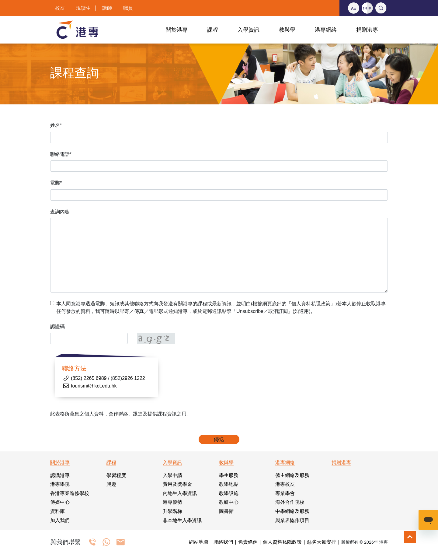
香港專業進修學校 (69, 493)
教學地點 (228, 484)
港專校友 (285, 484)
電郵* (56, 182)
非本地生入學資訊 (182, 520)
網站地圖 (198, 542)
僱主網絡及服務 (292, 475)
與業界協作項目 (292, 520)
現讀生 (83, 8)
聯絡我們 (223, 542)
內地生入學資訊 (180, 493)
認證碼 (57, 326)
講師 (107, 8)
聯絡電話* (60, 154)
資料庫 (57, 511)
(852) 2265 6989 (88, 378)
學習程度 (116, 475)
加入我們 (60, 520)
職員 (128, 8)
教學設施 (228, 493)
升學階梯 (172, 511)
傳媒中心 (60, 502)
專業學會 (285, 493)
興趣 (111, 484)
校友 (60, 8)
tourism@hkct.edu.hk (94, 385)
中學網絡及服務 (292, 511)
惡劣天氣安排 (321, 542)
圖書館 (226, 511)
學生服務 (228, 475)
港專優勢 (172, 502)
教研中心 (228, 502)
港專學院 (60, 484)
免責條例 (248, 542)
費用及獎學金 (177, 484)
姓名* (56, 125)
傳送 (219, 439)
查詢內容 (60, 211)
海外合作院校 (289, 502)
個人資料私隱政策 (282, 542)
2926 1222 (133, 378)
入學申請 (172, 475)
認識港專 (60, 475)
